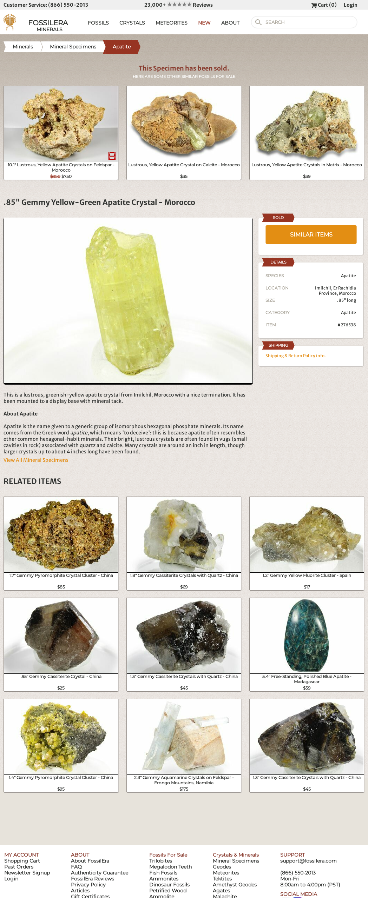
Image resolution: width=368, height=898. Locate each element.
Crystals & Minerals (236, 855)
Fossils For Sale (168, 855)
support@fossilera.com (308, 861)
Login (350, 5)
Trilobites (160, 861)
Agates (221, 890)
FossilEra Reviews (92, 879)
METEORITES (172, 23)
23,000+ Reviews (178, 5)
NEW (204, 23)
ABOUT (230, 23)
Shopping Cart (22, 861)
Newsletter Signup (27, 873)
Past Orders (18, 867)
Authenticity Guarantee (99, 873)
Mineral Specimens (236, 861)
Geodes (222, 867)
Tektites (222, 879)
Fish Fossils (163, 873)
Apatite (348, 312)
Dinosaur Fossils (169, 885)
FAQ (76, 867)
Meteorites (226, 873)
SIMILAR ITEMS (311, 234)
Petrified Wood (167, 890)
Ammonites (163, 879)
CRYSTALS (132, 23)
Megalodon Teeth (170, 867)
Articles (80, 890)
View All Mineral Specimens (36, 460)
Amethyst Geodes (235, 885)
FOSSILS (98, 23)
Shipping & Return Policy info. (295, 355)
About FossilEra (90, 861)
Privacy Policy (88, 885)
